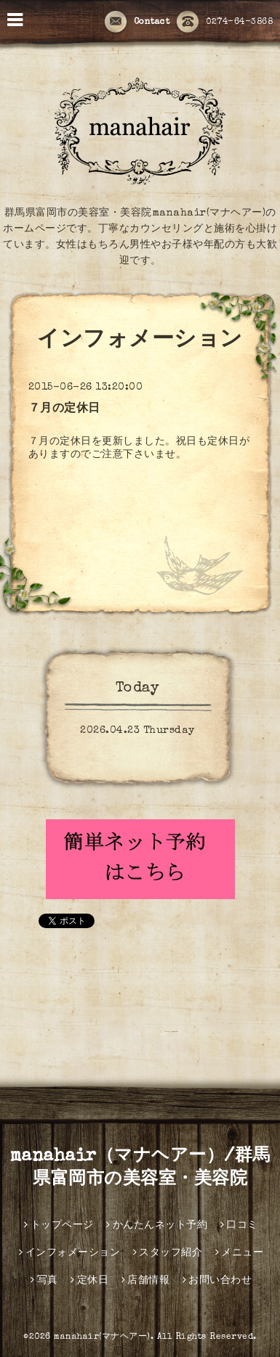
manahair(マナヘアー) (102, 1337)
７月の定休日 (64, 409)
